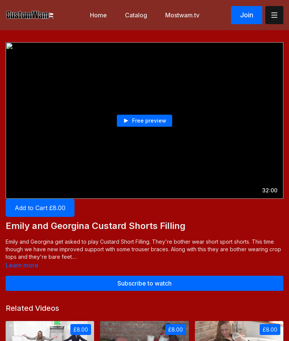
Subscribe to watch (144, 283)
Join (246, 15)
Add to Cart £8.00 (40, 208)
